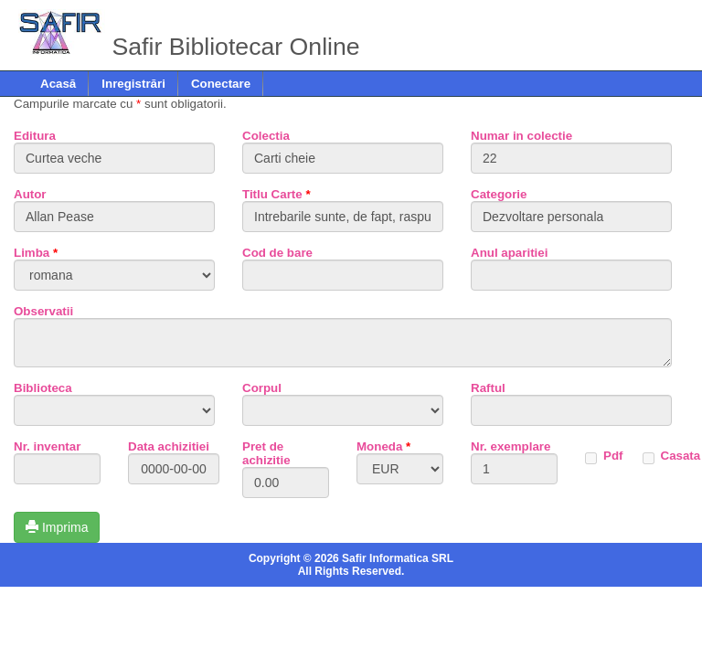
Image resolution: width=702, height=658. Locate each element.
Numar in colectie (521, 136)
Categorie (498, 194)
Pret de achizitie (266, 453)
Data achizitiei (168, 446)
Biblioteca (43, 388)
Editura (35, 136)
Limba (36, 253)
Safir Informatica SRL (397, 558)
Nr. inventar (47, 446)
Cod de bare (277, 253)
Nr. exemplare (510, 446)
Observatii (43, 311)
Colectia (266, 136)
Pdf (612, 455)
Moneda (383, 446)
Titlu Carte (276, 194)
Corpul (262, 388)
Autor (30, 194)
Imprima (57, 527)
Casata (681, 455)
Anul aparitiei (509, 253)
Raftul (488, 388)
